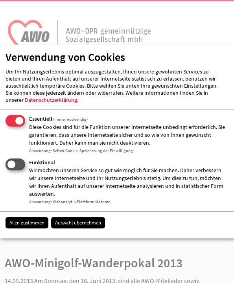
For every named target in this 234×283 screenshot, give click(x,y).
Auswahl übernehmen (78, 222)
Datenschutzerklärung (51, 99)
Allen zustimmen (26, 222)
